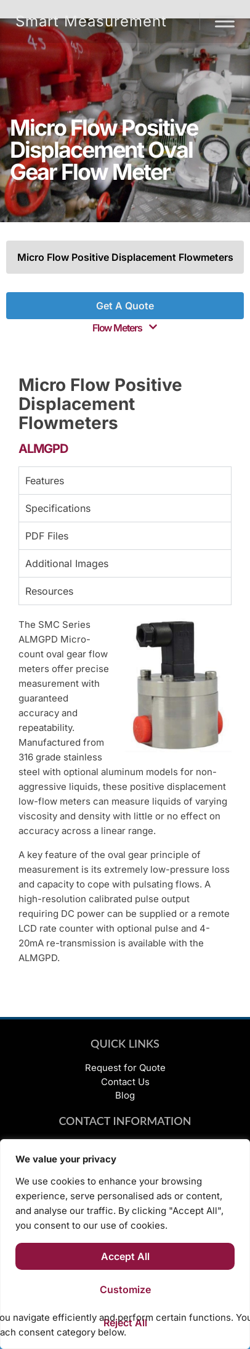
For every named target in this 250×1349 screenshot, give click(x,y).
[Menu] (225, 21)
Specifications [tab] (58, 508)
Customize (125, 1289)
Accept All (125, 1256)
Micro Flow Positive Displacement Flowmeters (125, 257)
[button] (125, 327)
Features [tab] (44, 480)
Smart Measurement (91, 21)
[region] (125, 1244)
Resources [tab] (49, 591)
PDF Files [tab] (46, 536)
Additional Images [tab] (66, 563)
